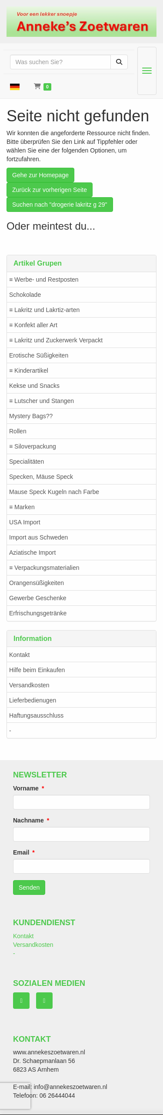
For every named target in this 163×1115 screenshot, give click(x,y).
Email (21, 852)
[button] (14, 86)
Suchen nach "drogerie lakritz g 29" (59, 204)
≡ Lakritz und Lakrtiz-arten (44, 309)
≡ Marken (22, 507)
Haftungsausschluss (36, 715)
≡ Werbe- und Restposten (44, 279)
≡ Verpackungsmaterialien (44, 567)
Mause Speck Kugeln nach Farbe (54, 491)
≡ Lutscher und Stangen (41, 400)
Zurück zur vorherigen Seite (49, 189)
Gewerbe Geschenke (38, 598)
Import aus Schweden (38, 537)
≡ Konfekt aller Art (33, 325)
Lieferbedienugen (32, 700)
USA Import (24, 522)
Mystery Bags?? (31, 416)
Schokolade (25, 294)
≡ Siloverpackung (32, 446)
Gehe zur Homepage (40, 175)
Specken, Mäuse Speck (41, 476)
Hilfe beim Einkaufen (37, 669)
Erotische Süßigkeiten (38, 355)
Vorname (26, 788)
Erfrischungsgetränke (38, 613)
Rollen (18, 431)
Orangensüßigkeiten (36, 582)
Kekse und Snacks (34, 385)
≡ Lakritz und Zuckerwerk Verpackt (56, 340)
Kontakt (19, 654)
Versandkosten (29, 685)
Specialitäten (26, 461)
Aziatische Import (32, 552)
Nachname (28, 820)
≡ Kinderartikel (28, 370)
